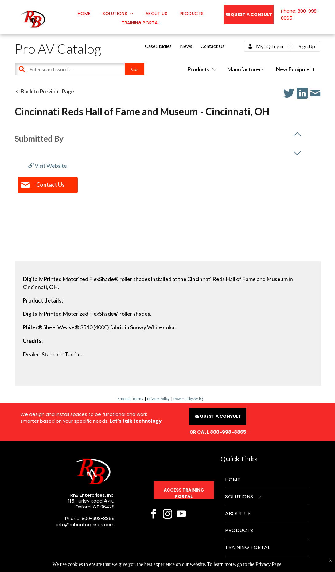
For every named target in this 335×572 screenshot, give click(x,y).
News (186, 46)
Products (201, 69)
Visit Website (47, 165)
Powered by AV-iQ (188, 398)
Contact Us (212, 46)
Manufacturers (245, 69)
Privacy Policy (158, 398)
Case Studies (158, 46)
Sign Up (307, 46)
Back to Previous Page (44, 91)
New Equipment (295, 69)
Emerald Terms (130, 398)
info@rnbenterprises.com (85, 524)
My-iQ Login (269, 46)
